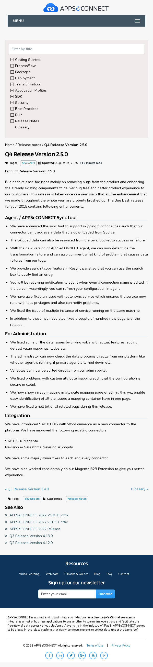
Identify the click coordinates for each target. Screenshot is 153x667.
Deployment (25, 77)
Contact (123, 574)
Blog (97, 574)
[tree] (76, 93)
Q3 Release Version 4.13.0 (29, 535)
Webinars (52, 574)
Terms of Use (95, 646)
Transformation (27, 84)
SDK (18, 96)
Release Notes (27, 120)
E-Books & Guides (76, 574)
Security (21, 102)
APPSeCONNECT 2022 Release (33, 529)
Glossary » (139, 489)
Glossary (22, 127)
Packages (23, 71)
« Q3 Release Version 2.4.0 (27, 489)
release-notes (77, 499)
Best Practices (26, 108)
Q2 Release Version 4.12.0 (29, 542)
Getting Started (27, 59)
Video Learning (29, 574)
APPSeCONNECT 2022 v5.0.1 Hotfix (36, 522)
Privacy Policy (121, 646)
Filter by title (22, 49)
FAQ (109, 574)
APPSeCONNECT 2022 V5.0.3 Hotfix (36, 515)
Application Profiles (31, 90)
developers (28, 163)
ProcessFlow (25, 65)
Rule (18, 114)
